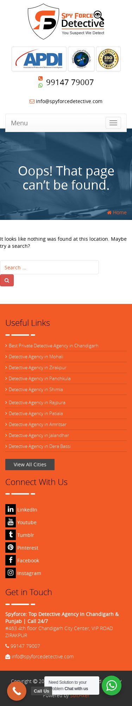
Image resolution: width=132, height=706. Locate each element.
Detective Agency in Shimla (36, 389)
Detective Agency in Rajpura (37, 402)
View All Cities (30, 464)
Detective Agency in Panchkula (40, 378)
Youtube (21, 522)
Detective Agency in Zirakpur (38, 367)
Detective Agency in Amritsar (38, 424)
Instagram (23, 573)
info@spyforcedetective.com (66, 101)
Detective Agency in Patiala (36, 413)
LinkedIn (21, 509)
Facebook (22, 560)
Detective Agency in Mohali (36, 356)
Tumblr (19, 535)
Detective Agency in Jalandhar (39, 435)
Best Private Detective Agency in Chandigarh (54, 345)
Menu (19, 123)
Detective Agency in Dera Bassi (40, 446)
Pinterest (21, 547)
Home (117, 212)
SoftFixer (79, 695)
